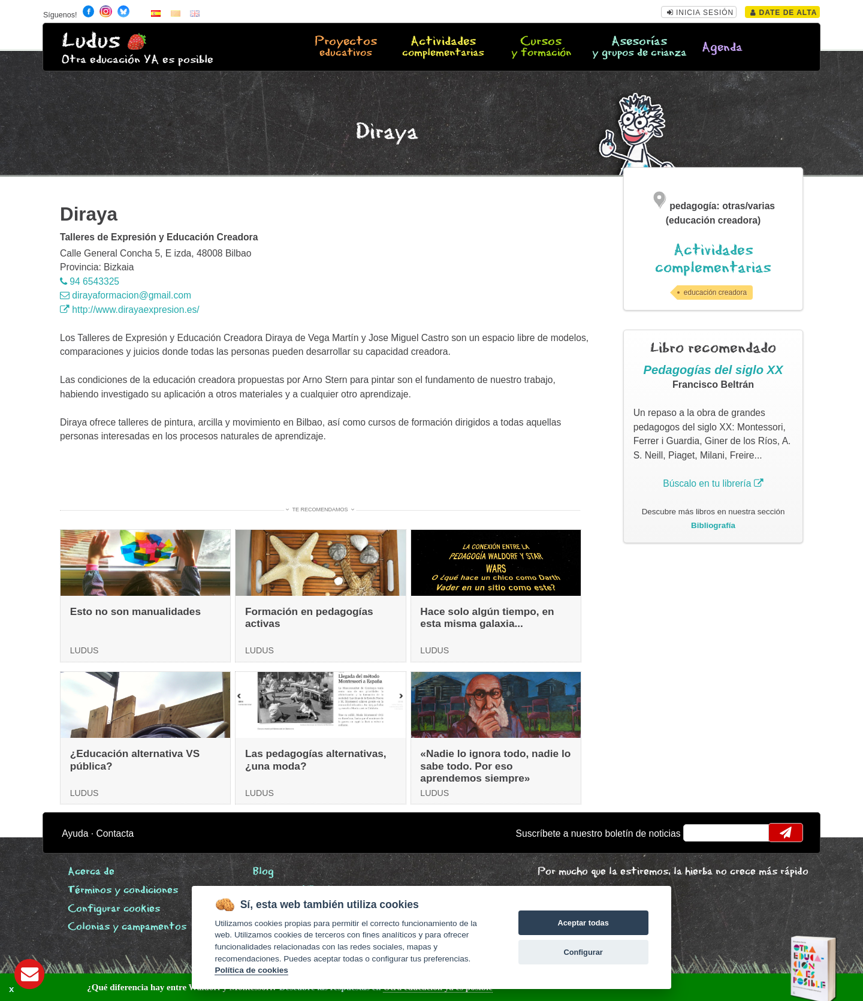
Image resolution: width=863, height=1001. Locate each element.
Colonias (127, 927)
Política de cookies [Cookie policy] (251, 970)
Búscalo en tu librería (713, 483)
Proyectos (346, 47)
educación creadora (715, 292)
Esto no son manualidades (135, 611)
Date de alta (783, 12)
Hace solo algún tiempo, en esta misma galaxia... (487, 617)
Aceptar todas (582, 922)
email (700, 832)
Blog (263, 872)
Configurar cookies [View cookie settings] (114, 909)
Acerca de (91, 872)
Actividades (443, 47)
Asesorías (639, 47)
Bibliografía (713, 525)
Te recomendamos (320, 509)
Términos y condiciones (123, 890)
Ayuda (75, 833)
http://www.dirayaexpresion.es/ (130, 309)
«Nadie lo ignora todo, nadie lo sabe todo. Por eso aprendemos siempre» (495, 765)
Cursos (540, 47)
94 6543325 (89, 281)
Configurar (582, 952)
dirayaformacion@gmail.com (125, 295)
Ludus (91, 41)
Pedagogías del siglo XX (713, 369)
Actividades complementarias (713, 259)
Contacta (115, 833)
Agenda (722, 47)
